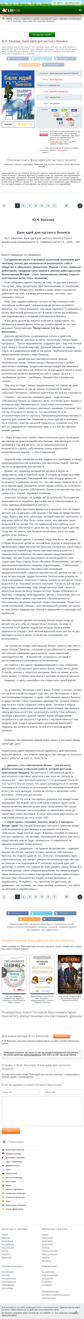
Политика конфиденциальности (56, 1295)
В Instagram (64, 59)
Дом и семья (11, 1181)
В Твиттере (40, 59)
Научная (45, 1247)
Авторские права (42, 34)
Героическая (47, 1238)
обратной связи (9, 1315)
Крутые (5, 1251)
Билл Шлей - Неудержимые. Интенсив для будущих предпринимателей (70, 999)
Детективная (47, 1241)
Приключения (11, 1173)
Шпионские (6, 1257)
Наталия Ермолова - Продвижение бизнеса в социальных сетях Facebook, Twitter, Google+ (14, 1000)
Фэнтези (45, 1257)
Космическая (47, 1244)
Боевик (5, 1234)
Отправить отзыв (11, 1131)
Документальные (13, 1166)
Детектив (6, 1238)
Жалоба (43, 135)
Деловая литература (59, 92)
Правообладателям (50, 1291)
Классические (8, 1247)
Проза (8, 1170)
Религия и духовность (15, 1189)
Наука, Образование (14, 1162)
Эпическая (46, 1261)
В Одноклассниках (31, 65)
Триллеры (6, 1254)
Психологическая (49, 1251)
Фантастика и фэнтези (15, 1150)
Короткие (6, 1275)
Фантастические (9, 1278)
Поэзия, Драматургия (14, 1209)
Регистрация (74, 3)
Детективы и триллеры (15, 1158)
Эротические (7, 1288)
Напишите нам (56, 142)
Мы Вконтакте (53, 65)
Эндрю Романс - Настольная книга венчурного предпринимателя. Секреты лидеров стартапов (42, 1000)
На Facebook (16, 59)
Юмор (8, 1201)
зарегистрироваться (32, 1055)
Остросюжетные (9, 1281)
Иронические (7, 1241)
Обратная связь (49, 1298)
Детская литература (14, 1177)
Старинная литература (15, 1197)
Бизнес (9, 1185)
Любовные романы (13, 1154)
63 (66, 206)
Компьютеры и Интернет (16, 1205)
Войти (59, 3)
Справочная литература (15, 1193)
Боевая (45, 1234)
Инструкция (62, 150)
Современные (8, 1285)
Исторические (8, 1244)
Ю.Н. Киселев (56, 80)
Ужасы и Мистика (49, 1254)
